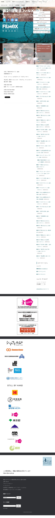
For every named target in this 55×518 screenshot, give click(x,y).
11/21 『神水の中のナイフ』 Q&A (17, 49)
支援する (28, 1)
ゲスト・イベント (43, 1)
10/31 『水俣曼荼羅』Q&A (42, 105)
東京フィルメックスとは (17, 1)
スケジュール (4, 5)
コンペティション (42, 22)
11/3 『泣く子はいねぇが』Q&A (44, 96)
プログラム (34, 1)
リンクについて (6, 485)
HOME (2, 1)
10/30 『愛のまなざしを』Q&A (43, 115)
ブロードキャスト (41, 274)
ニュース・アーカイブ (41, 282)
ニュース (8, 1)
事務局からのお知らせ (42, 268)
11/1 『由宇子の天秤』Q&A (43, 101)
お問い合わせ (6, 481)
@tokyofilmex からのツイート (43, 289)
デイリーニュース (41, 271)
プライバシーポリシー (8, 483)
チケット (11, 5)
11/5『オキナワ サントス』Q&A (44, 77)
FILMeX (17, 51)
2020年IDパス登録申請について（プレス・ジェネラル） (15, 487)
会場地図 (17, 5)
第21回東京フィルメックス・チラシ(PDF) (12, 489)
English (23, 5)
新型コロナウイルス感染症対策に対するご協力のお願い (14, 479)
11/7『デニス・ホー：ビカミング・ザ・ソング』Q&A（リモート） (44, 68)
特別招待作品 (41, 25)
